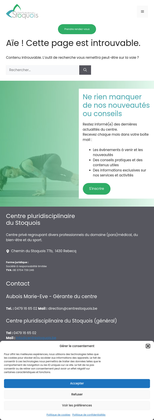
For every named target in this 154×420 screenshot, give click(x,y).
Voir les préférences (77, 405)
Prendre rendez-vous (76, 29)
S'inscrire (96, 188)
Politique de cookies (58, 414)
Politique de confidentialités (88, 414)
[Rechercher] (85, 70)
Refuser (77, 394)
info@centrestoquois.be (36, 337)
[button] (148, 346)
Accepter (77, 383)
